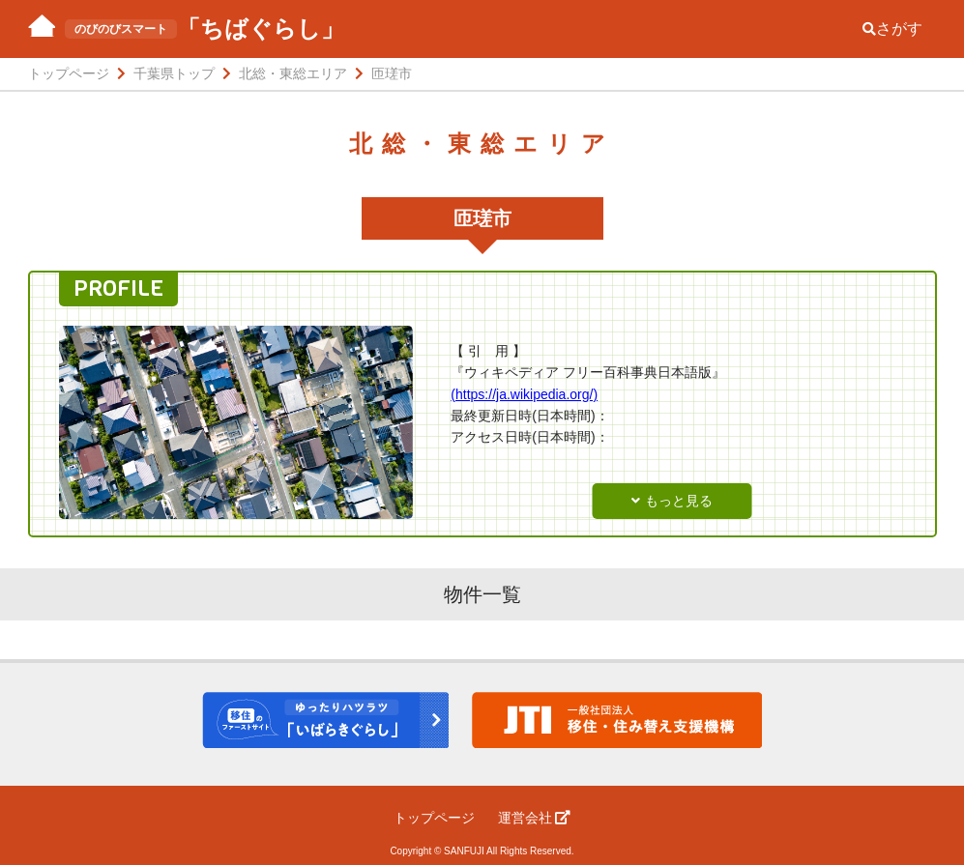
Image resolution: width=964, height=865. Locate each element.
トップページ (434, 817)
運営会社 (534, 817)
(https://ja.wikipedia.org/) (524, 394)
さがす (892, 28)
